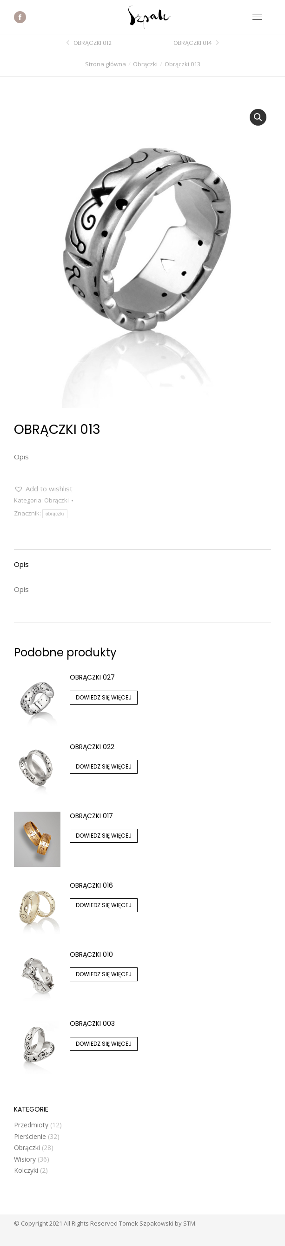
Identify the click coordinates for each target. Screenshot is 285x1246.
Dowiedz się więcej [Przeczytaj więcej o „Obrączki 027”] (104, 697)
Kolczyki (26, 1170)
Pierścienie (30, 1136)
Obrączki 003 (92, 1023)
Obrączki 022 (92, 747)
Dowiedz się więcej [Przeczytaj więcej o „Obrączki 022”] (104, 766)
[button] (258, 117)
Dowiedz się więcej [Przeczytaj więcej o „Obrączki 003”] (104, 1044)
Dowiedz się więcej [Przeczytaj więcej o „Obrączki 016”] (104, 905)
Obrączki (56, 500)
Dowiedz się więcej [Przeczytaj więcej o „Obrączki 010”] (104, 974)
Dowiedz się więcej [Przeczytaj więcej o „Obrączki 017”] (104, 835)
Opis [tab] (21, 564)
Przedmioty (31, 1124)
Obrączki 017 (91, 816)
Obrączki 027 (92, 677)
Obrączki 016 (91, 885)
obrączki (55, 513)
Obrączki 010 (91, 954)
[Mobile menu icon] (257, 17)
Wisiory (25, 1159)
